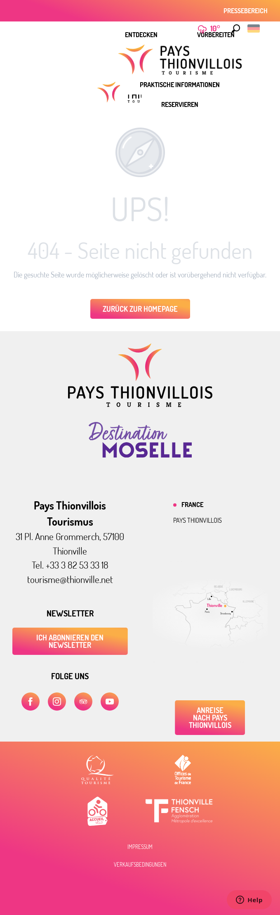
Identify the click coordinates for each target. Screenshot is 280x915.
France (192, 504)
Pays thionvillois (197, 520)
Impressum (140, 847)
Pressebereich (246, 11)
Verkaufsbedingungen (140, 864)
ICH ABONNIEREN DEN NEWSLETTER (70, 641)
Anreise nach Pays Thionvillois (210, 718)
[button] (235, 28)
